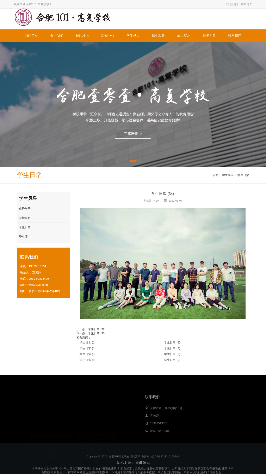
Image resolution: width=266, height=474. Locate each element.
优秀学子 (25, 208)
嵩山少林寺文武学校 (143, 444)
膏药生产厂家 (194, 444)
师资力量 (209, 35)
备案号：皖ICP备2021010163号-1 (160, 463)
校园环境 (82, 35)
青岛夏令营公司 (120, 444)
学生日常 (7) (172, 354)
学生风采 (133, 35)
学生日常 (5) (87, 354)
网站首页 (31, 35)
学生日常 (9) (172, 360)
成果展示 (183, 35)
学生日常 (243, 175)
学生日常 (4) (172, 348)
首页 (216, 175)
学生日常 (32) (97, 329)
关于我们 (56, 35)
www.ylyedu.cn (38, 285)
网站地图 (246, 4)
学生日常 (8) (87, 360)
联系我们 (232, 4)
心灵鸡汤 (103, 444)
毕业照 (23, 236)
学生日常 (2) (172, 342)
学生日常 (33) (97, 333)
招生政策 (158, 35)
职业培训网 (164, 444)
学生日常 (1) (87, 342)
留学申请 (179, 444)
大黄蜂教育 (88, 444)
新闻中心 (107, 35)
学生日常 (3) (87, 348)
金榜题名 (25, 218)
